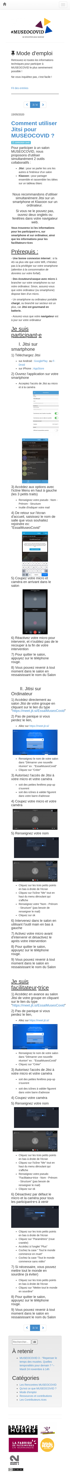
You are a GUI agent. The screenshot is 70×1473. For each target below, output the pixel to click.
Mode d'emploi (28, 1392)
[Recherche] (21, 1341)
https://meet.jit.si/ (39, 725)
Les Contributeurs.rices (33, 1399)
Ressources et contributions (36, 1395)
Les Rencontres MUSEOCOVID (38, 1384)
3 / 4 (35, 104)
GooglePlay (41, 361)
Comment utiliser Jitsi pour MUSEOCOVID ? (34, 129)
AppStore (39, 368)
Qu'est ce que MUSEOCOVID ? (38, 1388)
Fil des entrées (19, 88)
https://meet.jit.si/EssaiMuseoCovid (38, 711)
